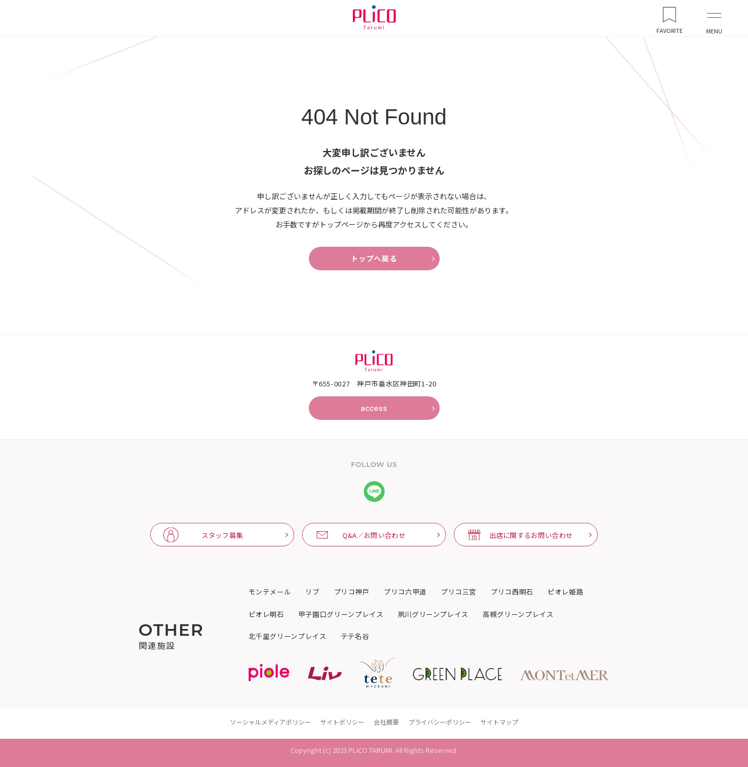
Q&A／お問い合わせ (374, 535)
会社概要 (386, 721)
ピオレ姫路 (565, 592)
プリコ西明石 (511, 592)
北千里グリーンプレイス (288, 636)
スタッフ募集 (222, 535)
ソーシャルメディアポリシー (270, 721)
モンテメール (270, 592)
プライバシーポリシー (439, 721)
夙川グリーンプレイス (433, 614)
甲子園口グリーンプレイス (341, 614)
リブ (312, 592)
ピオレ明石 (266, 614)
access (374, 408)
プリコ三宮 (458, 592)
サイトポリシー (342, 721)
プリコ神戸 (352, 592)
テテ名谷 (355, 636)
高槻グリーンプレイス (518, 614)
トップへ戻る (374, 259)
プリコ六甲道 (405, 592)
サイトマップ (499, 721)
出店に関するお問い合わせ (531, 535)
